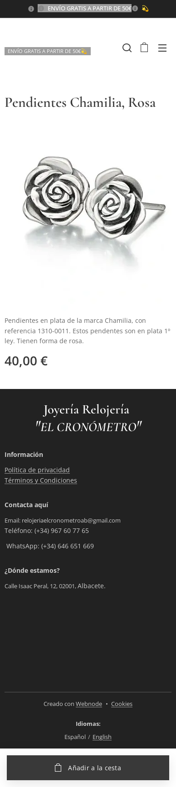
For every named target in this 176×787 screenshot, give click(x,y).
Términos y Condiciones (41, 480)
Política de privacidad (37, 469)
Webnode (89, 704)
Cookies (121, 704)
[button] (126, 47)
